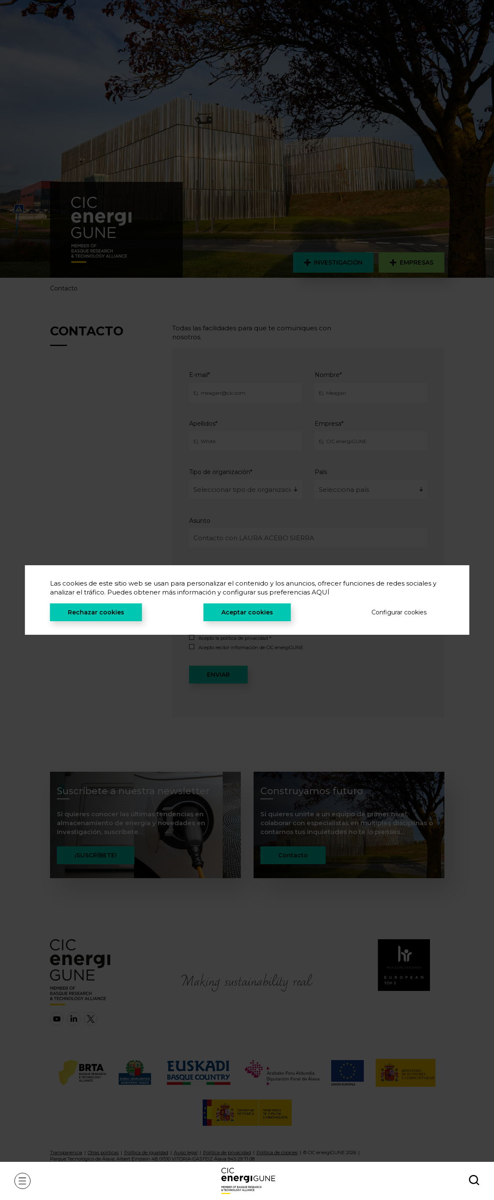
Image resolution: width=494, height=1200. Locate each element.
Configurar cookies (399, 612)
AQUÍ (320, 592)
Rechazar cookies (96, 612)
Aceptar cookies (247, 612)
